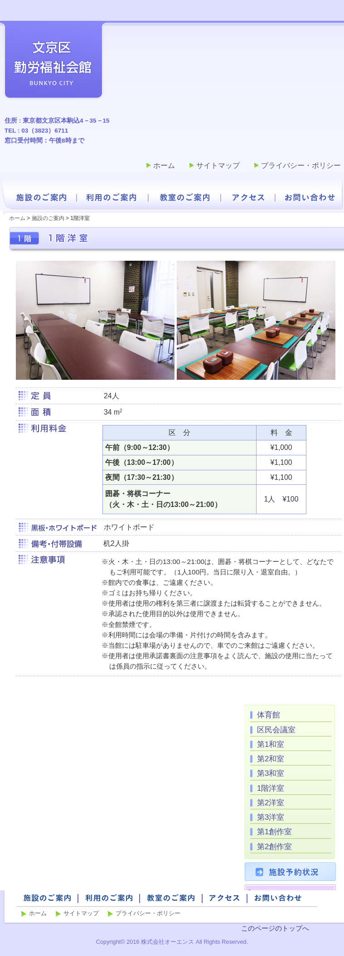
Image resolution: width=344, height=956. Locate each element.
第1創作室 (274, 831)
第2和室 (270, 759)
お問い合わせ (310, 197)
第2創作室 (274, 846)
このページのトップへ (275, 928)
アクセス (248, 197)
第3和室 (270, 773)
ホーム (164, 165)
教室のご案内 (185, 197)
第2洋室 (270, 802)
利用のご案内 (111, 197)
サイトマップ (218, 165)
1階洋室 (270, 788)
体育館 (268, 715)
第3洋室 (270, 817)
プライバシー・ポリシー (301, 165)
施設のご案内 (41, 197)
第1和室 (270, 744)
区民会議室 (276, 730)
